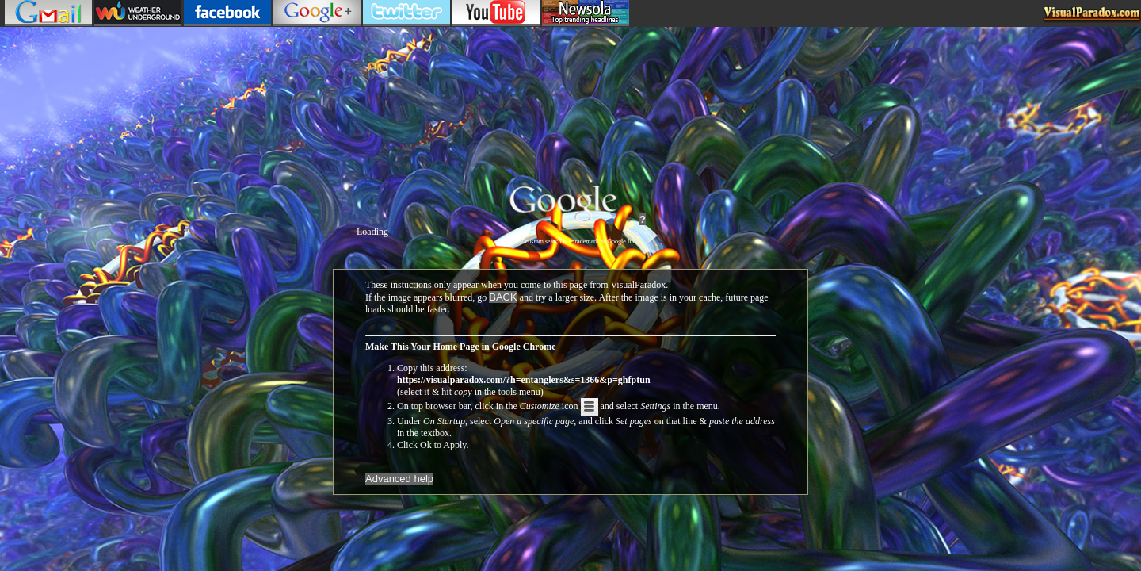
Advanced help (399, 479)
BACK (503, 297)
